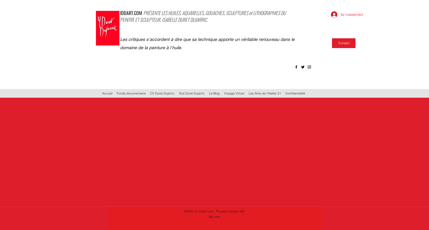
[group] (214, 130)
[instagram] (309, 67)
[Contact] (343, 43)
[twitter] (303, 67)
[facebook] (296, 67)
